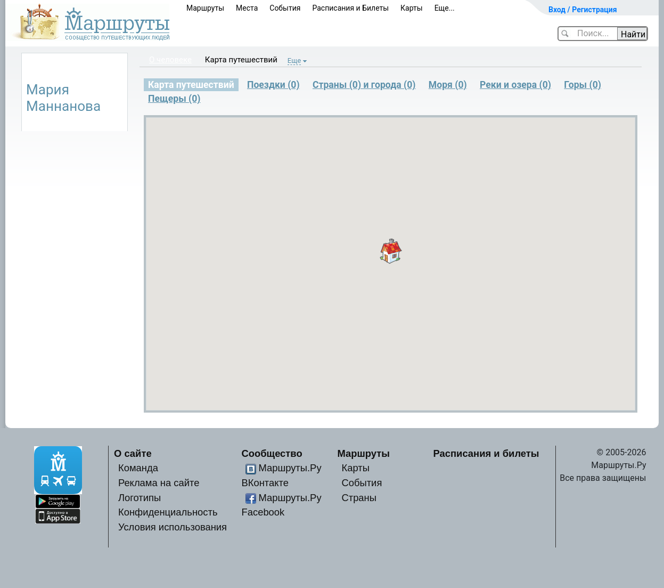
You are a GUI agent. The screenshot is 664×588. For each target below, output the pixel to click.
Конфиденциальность (168, 512)
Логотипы (139, 497)
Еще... (445, 8)
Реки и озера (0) (515, 84)
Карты (411, 8)
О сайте (133, 453)
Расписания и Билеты (350, 8)
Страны (358, 497)
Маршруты (205, 8)
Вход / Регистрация (582, 9)
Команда (138, 467)
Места (247, 8)
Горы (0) (582, 84)
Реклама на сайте (159, 482)
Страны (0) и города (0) (364, 84)
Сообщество (272, 453)
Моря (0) (448, 84)
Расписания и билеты (486, 453)
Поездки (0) (273, 84)
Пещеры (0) (174, 98)
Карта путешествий (241, 60)
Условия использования (172, 527)
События (284, 8)
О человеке (170, 60)
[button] (391, 251)
